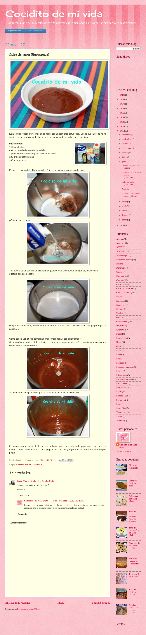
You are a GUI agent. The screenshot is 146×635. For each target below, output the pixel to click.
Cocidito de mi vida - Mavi (36, 501)
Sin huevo (120, 400)
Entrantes (120, 305)
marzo (125, 211)
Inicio (60, 602)
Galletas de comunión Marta (133, 498)
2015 (122, 113)
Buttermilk (120, 268)
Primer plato (121, 375)
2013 (122, 122)
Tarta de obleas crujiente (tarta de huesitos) (133, 517)
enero (124, 220)
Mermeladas (121, 338)
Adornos (120, 239)
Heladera (120, 326)
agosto (125, 153)
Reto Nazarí (121, 387)
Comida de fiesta (123, 292)
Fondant (119, 313)
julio (124, 157)
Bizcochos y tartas (124, 260)
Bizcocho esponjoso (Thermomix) (134, 561)
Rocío (19, 481)
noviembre (127, 139)
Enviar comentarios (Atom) (28, 609)
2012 (122, 126)
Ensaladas (120, 301)
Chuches (120, 280)
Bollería (119, 264)
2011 (122, 131)
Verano (119, 416)
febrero (125, 215)
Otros (118, 346)
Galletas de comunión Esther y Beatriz (131, 194)
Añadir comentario (18, 523)
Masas (119, 334)
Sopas (118, 404)
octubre (125, 143)
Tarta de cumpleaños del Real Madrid (134, 532)
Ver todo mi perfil (123, 451)
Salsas (119, 392)
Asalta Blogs (121, 255)
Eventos (119, 309)
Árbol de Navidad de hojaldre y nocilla (134, 609)
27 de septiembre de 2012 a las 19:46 (68, 501)
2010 (122, 225)
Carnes (119, 272)
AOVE (119, 247)
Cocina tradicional (124, 288)
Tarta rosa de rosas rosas (134, 575)
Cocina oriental (122, 284)
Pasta (118, 354)
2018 (122, 99)
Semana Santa (122, 396)
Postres (28, 464)
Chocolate (120, 276)
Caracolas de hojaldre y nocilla (134, 545)
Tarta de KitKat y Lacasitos (133, 592)
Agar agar (120, 243)
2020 (122, 95)
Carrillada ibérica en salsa (133, 483)
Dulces (21, 464)
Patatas (119, 359)
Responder (21, 489)
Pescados (120, 363)
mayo (124, 202)
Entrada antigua (101, 602)
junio (124, 162)
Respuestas (24, 495)
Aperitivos (120, 251)
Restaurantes (121, 383)
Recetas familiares (124, 379)
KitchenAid (121, 330)
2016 (122, 108)
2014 (122, 117)
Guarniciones (122, 321)
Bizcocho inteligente (133, 466)
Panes (118, 350)
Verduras (120, 421)
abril (124, 206)
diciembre (126, 135)
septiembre (127, 148)
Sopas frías (121, 408)
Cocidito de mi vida (54, 13)
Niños (118, 342)
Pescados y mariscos (125, 367)
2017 (122, 104)
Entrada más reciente (17, 602)
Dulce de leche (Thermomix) (128, 183)
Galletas (119, 317)
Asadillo (125, 189)
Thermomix (37, 464)
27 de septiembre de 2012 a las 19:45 (38, 481)
